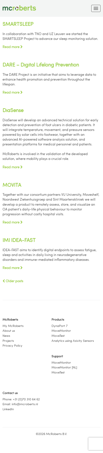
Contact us (10, 393)
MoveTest (58, 335)
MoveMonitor (61, 330)
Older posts (13, 281)
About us (9, 330)
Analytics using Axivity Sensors (73, 340)
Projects (8, 340)
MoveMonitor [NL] (64, 367)
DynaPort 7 (60, 326)
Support (57, 356)
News (6, 335)
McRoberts (10, 319)
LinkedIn (8, 409)
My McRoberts (13, 326)
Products (58, 319)
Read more (13, 46)
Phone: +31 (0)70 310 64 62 (21, 399)
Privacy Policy (12, 345)
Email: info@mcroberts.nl (20, 404)
